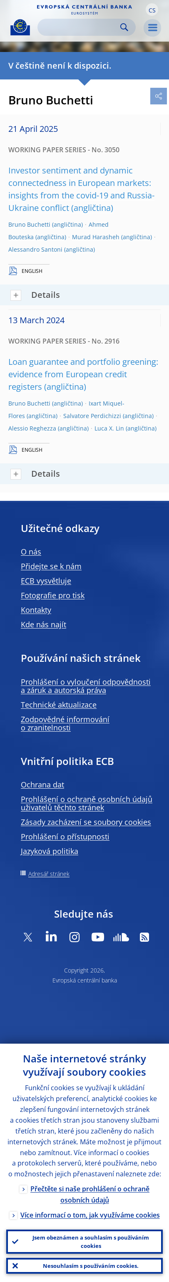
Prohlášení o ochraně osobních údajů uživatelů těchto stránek (86, 803)
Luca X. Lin (109, 428)
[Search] (79, 27)
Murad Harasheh (95, 237)
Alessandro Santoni (35, 249)
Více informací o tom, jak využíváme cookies (90, 1215)
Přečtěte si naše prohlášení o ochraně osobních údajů (89, 1194)
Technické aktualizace (59, 705)
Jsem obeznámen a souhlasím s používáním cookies (90, 1242)
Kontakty (36, 610)
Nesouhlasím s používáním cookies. (91, 1266)
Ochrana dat (42, 784)
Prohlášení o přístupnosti (65, 836)
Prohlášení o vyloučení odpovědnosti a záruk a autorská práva (86, 686)
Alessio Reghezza (32, 428)
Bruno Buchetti (29, 224)
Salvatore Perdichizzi (92, 416)
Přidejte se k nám (51, 566)
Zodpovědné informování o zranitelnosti (65, 723)
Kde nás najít (43, 624)
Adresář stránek (49, 874)
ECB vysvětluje (46, 581)
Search (124, 27)
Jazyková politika (49, 851)
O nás (31, 552)
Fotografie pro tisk (52, 595)
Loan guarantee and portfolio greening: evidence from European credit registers (83, 374)
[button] (152, 9)
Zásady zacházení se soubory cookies (86, 822)
